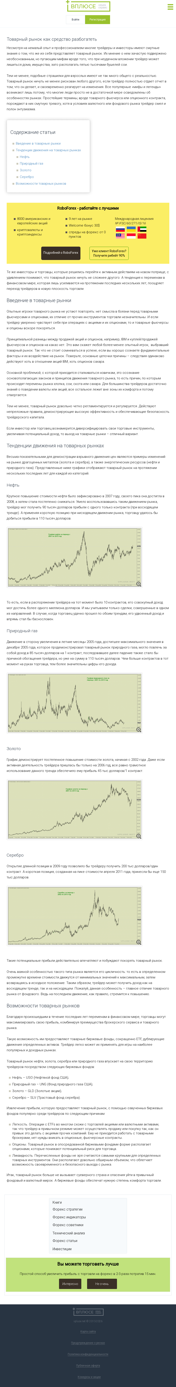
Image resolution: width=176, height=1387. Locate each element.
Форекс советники (68, 1225)
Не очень (102, 1284)
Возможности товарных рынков (41, 184)
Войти (75, 19)
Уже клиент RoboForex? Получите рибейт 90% (109, 253)
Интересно (70, 1284)
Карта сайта (88, 1331)
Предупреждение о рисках (88, 1342)
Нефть (25, 157)
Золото (25, 170)
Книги (57, 1202)
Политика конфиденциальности (88, 1354)
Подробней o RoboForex (60, 252)
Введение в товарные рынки (38, 143)
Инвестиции (62, 1249)
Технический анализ (69, 1233)
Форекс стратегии (67, 1209)
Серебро (27, 177)
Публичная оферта (88, 1365)
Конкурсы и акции (89, 1377)
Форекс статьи (65, 1241)
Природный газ (31, 164)
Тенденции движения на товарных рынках (48, 150)
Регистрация (98, 19)
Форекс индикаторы (69, 1217)
